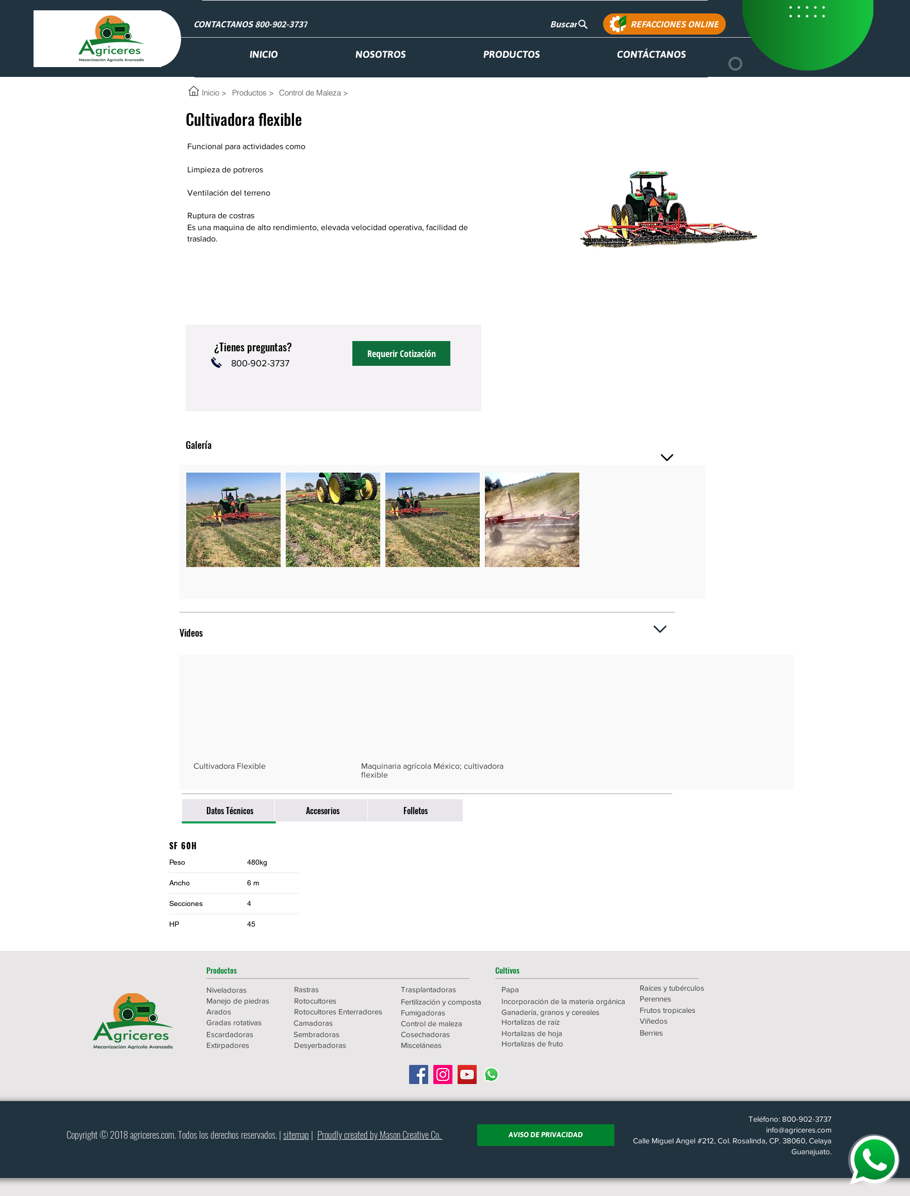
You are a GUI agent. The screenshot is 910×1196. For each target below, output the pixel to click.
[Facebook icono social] (418, 1074)
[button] (243, 970)
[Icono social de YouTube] (467, 1074)
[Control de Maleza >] (313, 92)
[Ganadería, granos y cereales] (550, 1012)
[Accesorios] (322, 810)
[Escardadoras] (243, 1034)
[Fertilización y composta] (445, 1001)
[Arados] (243, 1011)
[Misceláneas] (445, 1045)
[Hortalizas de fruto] (545, 1043)
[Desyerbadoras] (338, 1045)
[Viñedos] (684, 1020)
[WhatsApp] (491, 1074)
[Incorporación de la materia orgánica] (563, 1001)
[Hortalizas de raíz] (545, 1021)
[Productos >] (253, 92)
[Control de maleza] (445, 1023)
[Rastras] (330, 989)
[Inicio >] (214, 92)
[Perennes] (684, 998)
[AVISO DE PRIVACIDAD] (545, 1135)
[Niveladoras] (243, 989)
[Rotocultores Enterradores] (338, 1011)
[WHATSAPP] (874, 1160)
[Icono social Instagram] (442, 1074)
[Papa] (545, 989)
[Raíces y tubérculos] (684, 987)
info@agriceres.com (799, 1129)
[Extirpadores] (243, 1045)
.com (166, 1134)
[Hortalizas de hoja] (545, 1033)
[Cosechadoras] (445, 1034)
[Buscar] (569, 24)
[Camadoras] (338, 1022)
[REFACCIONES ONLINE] (664, 24)
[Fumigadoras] (445, 1012)
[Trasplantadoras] (445, 989)
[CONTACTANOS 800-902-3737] (251, 24)
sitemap (296, 1134)
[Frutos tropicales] (684, 1010)
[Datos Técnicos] (230, 810)
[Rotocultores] (330, 1000)
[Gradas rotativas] (243, 1022)
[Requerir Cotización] (401, 353)
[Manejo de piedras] (243, 1000)
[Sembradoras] (338, 1034)
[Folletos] (415, 810)
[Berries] (684, 1032)
